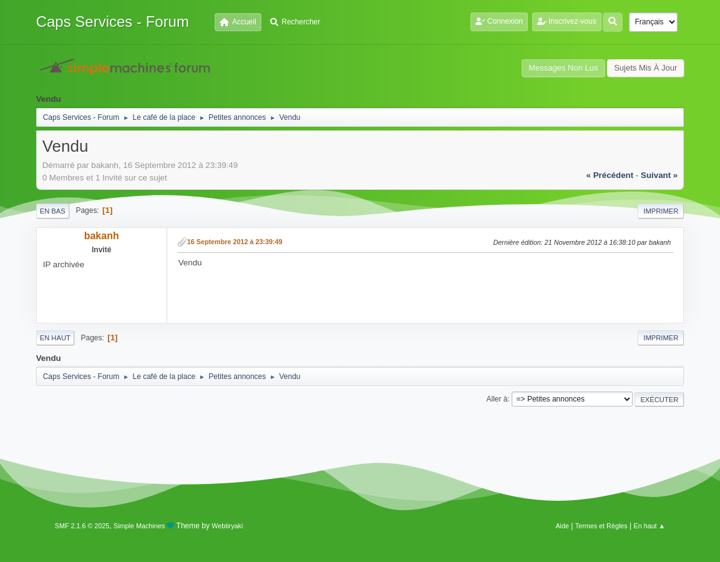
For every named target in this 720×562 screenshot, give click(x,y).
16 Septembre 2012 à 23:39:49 (235, 241)
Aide (562, 526)
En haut (55, 338)
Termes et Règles (601, 526)
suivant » (659, 175)
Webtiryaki (227, 526)
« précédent (610, 175)
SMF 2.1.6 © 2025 (82, 526)
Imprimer (660, 211)
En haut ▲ (649, 526)
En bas (53, 211)
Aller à (496, 399)
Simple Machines (139, 526)
